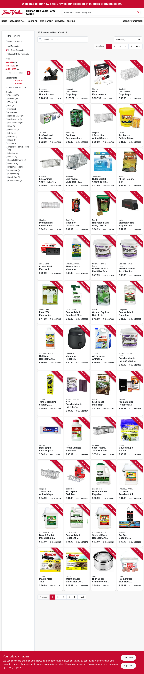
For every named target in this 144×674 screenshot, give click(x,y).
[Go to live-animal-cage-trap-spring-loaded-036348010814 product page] (77, 82)
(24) (13, 99)
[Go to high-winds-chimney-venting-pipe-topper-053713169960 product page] (103, 569)
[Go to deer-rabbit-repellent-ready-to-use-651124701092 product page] (77, 525)
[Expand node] (6, 87)
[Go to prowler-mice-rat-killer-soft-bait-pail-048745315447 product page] (103, 257)
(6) (15, 119)
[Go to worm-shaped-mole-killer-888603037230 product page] (77, 569)
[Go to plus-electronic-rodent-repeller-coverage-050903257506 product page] (50, 302)
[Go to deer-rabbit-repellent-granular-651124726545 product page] (103, 481)
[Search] (138, 12)
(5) (13, 129)
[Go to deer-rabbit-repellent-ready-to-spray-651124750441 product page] (77, 302)
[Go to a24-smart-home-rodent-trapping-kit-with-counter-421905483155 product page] (50, 82)
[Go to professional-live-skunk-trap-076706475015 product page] (50, 125)
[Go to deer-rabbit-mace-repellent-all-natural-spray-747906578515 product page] (50, 525)
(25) (13, 95)
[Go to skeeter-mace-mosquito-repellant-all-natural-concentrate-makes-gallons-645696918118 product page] (77, 257)
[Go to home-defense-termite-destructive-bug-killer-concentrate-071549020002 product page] (77, 438)
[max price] (21, 73)
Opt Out (128, 665)
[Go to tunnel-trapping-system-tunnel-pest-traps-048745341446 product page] (50, 393)
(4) (13, 153)
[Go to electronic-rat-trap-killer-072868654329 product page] (130, 213)
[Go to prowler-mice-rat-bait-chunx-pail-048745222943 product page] (130, 347)
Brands (71, 21)
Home (4, 21)
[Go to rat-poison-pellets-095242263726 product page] (130, 125)
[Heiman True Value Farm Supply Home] (13, 12)
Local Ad (33, 21)
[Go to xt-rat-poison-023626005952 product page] (130, 169)
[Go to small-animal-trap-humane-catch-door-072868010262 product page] (103, 438)
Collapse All (17, 80)
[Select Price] (28, 73)
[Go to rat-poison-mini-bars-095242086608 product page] (103, 213)
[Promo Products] (7, 41)
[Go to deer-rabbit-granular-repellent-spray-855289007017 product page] (130, 302)
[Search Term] (101, 12)
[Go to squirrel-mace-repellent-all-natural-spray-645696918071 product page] (103, 525)
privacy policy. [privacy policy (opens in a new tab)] (57, 664)
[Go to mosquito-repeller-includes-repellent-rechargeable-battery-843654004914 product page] (77, 347)
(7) (12, 112)
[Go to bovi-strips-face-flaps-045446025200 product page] (50, 438)
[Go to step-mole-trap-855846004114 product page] (103, 393)
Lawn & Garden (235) (17, 87)
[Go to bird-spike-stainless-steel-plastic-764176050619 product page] (77, 481)
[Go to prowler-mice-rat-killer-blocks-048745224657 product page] (77, 393)
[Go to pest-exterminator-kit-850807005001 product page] (103, 82)
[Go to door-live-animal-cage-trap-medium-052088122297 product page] (50, 481)
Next (138, 46)
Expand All (18, 83)
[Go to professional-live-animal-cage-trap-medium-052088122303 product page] (50, 213)
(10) (12, 102)
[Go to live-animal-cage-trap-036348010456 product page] (50, 169)
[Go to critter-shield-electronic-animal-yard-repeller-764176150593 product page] (50, 257)
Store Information (132, 21)
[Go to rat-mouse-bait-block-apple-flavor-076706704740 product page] (130, 569)
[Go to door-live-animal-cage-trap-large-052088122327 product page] (103, 125)
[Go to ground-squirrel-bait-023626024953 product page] (103, 302)
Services (60, 21)
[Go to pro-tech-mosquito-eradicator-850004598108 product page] (130, 525)
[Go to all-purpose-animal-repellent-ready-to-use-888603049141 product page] (103, 347)
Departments (17, 21)
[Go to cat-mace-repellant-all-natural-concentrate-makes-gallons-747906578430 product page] (50, 347)
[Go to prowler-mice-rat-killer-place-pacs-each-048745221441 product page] (130, 257)
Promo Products (15, 41)
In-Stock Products (16, 50)
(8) (11, 105)
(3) (14, 177)
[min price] (10, 73)
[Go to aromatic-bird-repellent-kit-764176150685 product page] (130, 393)
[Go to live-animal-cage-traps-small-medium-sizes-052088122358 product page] (130, 82)
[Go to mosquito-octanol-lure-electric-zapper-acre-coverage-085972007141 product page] (77, 213)
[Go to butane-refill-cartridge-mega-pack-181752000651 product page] (103, 169)
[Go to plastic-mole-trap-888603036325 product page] (50, 569)
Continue (128, 657)
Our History (46, 21)
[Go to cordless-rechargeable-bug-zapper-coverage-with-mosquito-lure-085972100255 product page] (77, 125)
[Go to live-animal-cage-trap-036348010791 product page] (77, 169)
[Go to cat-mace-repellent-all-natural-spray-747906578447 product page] (130, 481)
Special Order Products (18, 54)
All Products (13, 46)
